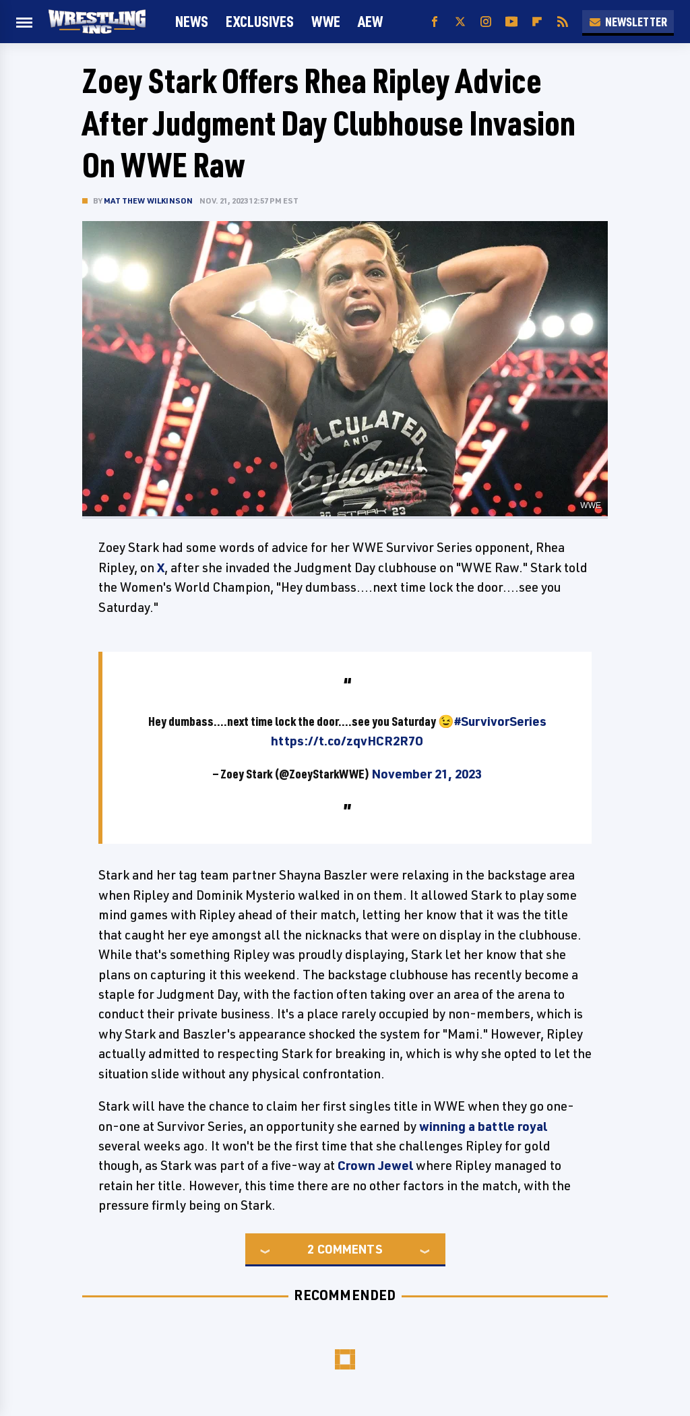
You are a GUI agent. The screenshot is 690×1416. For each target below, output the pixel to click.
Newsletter (628, 21)
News (191, 21)
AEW (370, 21)
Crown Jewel (375, 1165)
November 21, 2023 (426, 774)
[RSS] (563, 22)
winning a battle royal (483, 1126)
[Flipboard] (537, 22)
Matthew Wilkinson (148, 200)
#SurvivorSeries (500, 721)
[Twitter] (460, 22)
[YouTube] (511, 22)
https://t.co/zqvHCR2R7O (347, 741)
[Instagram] (486, 22)
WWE (325, 21)
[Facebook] (435, 22)
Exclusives (260, 21)
